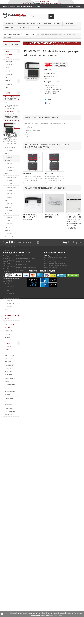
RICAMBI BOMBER (8, 152)
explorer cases (9, 511)
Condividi (49, 103)
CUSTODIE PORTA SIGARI (9, 406)
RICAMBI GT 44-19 (10, 268)
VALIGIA (14, 531)
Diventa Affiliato (11, 460)
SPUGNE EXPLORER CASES (8, 74)
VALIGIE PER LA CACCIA (10, 393)
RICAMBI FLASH (8, 308)
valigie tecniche (9, 521)
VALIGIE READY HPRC (10, 113)
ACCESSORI (8, 527)
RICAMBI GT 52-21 (10, 281)
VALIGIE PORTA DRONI (10, 379)
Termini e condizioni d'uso (28, 23)
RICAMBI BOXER (8, 172)
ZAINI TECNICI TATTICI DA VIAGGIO (9, 358)
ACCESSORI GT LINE (10, 128)
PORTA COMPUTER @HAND (9, 346)
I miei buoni (20, 572)
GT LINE (7, 508)
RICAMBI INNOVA (8, 218)
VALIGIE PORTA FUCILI (10, 399)
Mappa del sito (8, 584)
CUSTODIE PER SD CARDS (10, 413)
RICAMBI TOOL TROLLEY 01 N (10, 301)
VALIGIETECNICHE (10, 514)
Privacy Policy (11, 456)
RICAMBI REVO (11, 177)
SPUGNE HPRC (10, 106)
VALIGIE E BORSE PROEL (10, 317)
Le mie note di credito (23, 564)
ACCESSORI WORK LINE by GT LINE (9, 334)
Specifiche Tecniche (52, 23)
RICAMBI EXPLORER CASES (8, 84)
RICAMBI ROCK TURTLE (10, 138)
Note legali (10, 432)
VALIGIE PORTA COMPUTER (10, 366)
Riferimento (48, 73)
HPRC (6, 518)
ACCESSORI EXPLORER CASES (9, 64)
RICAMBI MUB (11, 187)
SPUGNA (7, 524)
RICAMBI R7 (10, 190)
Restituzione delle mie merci (26, 561)
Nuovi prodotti (7, 558)
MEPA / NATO (10, 27)
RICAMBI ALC (10, 194)
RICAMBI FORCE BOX (9, 235)
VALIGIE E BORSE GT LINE (10, 122)
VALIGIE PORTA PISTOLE (10, 386)
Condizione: (48, 76)
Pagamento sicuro (12, 444)
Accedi (78, 6)
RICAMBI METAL (8, 198)
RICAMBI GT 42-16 (10, 261)
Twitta (48, 99)
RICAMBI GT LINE (10, 134)
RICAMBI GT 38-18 (10, 248)
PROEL (6, 531)
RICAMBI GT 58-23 (10, 295)
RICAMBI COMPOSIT (8, 205)
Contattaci (70, 6)
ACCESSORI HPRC (9, 101)
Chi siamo (9, 23)
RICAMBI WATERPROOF (9, 165)
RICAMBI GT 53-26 (10, 288)
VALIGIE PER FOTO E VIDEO (10, 373)
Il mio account (23, 555)
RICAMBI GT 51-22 (10, 275)
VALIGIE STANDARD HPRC (10, 94)
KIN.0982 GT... (50, 174)
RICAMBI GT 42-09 (10, 255)
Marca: (46, 69)
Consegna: (47, 82)
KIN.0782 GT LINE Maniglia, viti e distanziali (30, 217)
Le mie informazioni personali (26, 570)
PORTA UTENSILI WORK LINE (10, 326)
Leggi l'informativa (55, 615)
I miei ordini (20, 558)
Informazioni (10, 423)
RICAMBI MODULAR (8, 182)
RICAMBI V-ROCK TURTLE (9, 242)
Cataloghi (69, 23)
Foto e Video (24, 27)
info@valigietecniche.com (57, 566)
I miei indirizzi (21, 567)
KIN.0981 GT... (28, 174)
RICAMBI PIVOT (8, 212)
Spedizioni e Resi (12, 429)
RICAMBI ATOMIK (8, 158)
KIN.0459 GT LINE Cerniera (52, 216)
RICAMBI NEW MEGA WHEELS (10, 145)
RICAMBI (13, 518)
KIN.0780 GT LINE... (10, 486)
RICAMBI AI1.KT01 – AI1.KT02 (8, 227)
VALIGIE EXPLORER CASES (8, 54)
